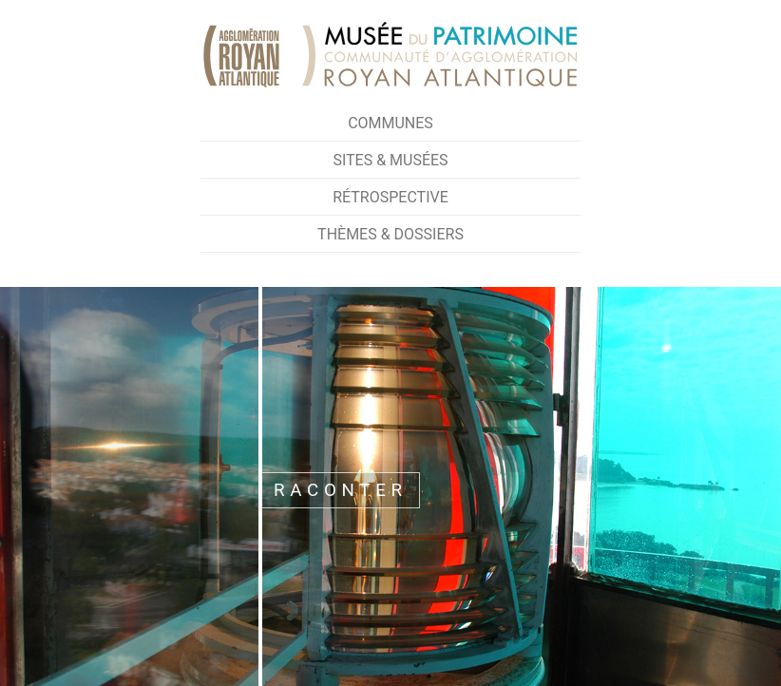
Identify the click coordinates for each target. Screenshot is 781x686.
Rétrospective (390, 197)
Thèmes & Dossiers (390, 234)
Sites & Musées (390, 160)
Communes (390, 123)
